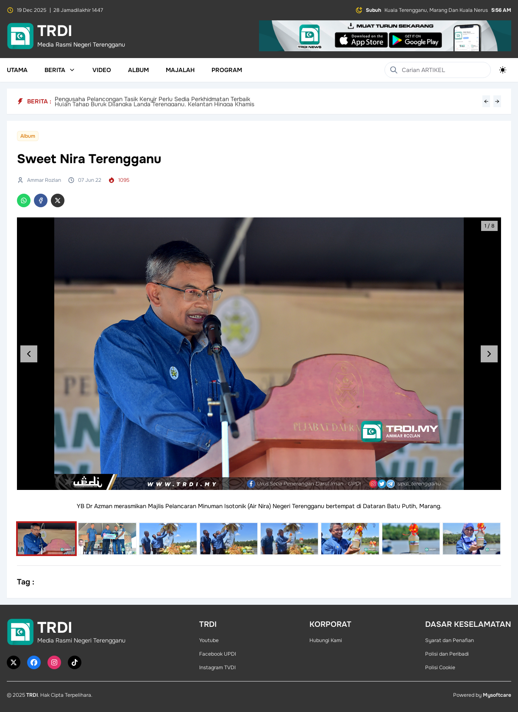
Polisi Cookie (440, 667)
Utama (17, 70)
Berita (60, 70)
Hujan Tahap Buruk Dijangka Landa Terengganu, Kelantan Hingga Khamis (154, 101)
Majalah (180, 70)
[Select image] (46, 538)
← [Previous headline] (486, 101)
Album (138, 70)
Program (227, 70)
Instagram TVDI (217, 667)
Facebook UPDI (217, 654)
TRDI (32, 695)
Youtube (209, 640)
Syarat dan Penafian (449, 640)
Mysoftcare (497, 695)
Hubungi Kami (325, 640)
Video (101, 70)
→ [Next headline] (497, 101)
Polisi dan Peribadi (447, 654)
